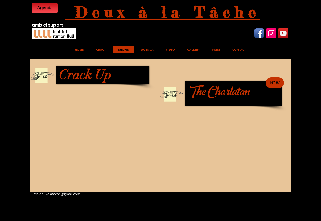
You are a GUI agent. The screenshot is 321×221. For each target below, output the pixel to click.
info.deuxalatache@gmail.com (56, 194)
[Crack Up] (102, 75)
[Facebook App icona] (259, 33)
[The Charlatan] (233, 93)
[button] (275, 82)
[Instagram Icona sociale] (271, 33)
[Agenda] (45, 8)
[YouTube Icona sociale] (283, 33)
